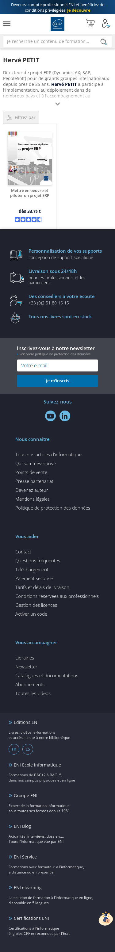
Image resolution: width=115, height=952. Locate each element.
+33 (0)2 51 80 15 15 (67, 299)
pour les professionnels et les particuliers (67, 276)
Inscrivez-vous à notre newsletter (57, 350)
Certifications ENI (31, 918)
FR (14, 749)
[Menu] (6, 24)
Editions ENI (57, 24)
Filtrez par (25, 117)
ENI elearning (28, 887)
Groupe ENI (25, 795)
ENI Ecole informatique (37, 765)
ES (28, 749)
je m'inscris (57, 381)
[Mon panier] (90, 24)
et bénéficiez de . (57, 7)
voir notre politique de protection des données (55, 354)
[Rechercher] (103, 42)
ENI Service (25, 857)
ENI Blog (22, 826)
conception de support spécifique (67, 254)
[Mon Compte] (106, 24)
